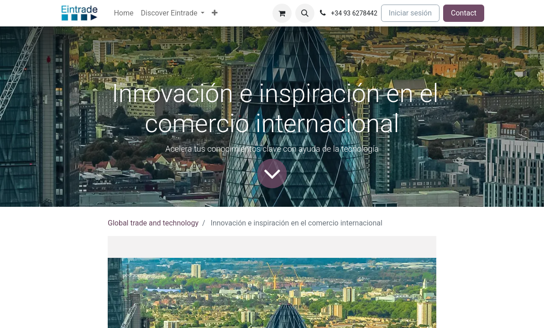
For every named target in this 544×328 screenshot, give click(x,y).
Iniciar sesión (410, 13)
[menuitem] (123, 13)
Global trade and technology (153, 223)
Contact (463, 13)
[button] (304, 13)
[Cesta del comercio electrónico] (282, 13)
